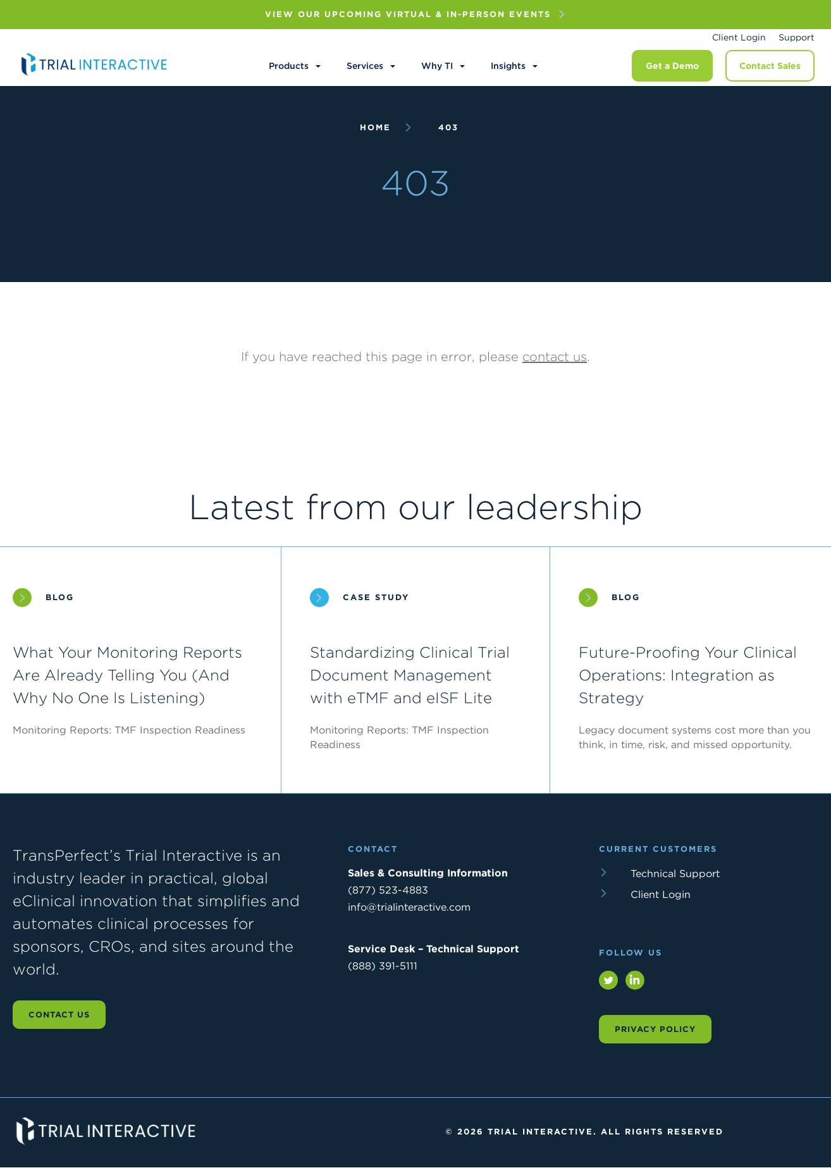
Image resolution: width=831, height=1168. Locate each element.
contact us (554, 356)
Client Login (739, 37)
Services (365, 66)
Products (289, 66)
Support (797, 37)
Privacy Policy (655, 1029)
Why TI (437, 66)
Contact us (59, 1014)
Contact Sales (770, 66)
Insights (508, 66)
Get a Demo (672, 66)
